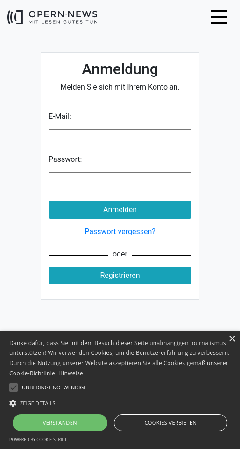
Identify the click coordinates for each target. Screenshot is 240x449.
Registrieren (120, 275)
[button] (120, 403)
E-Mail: (60, 116)
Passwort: (65, 159)
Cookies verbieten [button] (170, 422)
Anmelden (120, 209)
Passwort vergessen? (120, 231)
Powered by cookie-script (38, 439)
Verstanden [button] (60, 422)
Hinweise (70, 373)
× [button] (231, 339)
